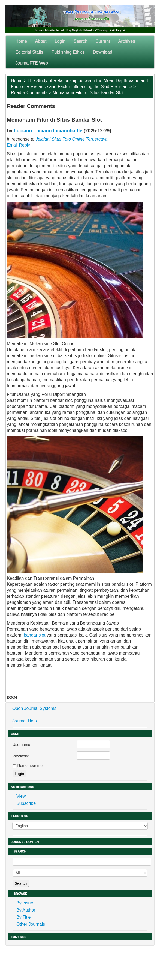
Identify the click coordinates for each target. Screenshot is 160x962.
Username (21, 744)
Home (21, 41)
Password (21, 756)
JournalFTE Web (31, 63)
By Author (25, 910)
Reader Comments (29, 92)
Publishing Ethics (68, 52)
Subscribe (26, 803)
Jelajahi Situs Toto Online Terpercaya (72, 139)
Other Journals (30, 924)
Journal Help (24, 721)
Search (80, 41)
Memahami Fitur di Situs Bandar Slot (88, 92)
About (41, 41)
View (21, 796)
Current (102, 41)
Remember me (30, 765)
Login (60, 41)
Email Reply (18, 145)
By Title (23, 917)
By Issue (24, 903)
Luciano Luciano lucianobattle (48, 130)
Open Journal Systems (34, 708)
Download (102, 52)
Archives (126, 41)
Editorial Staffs (29, 52)
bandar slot (34, 635)
